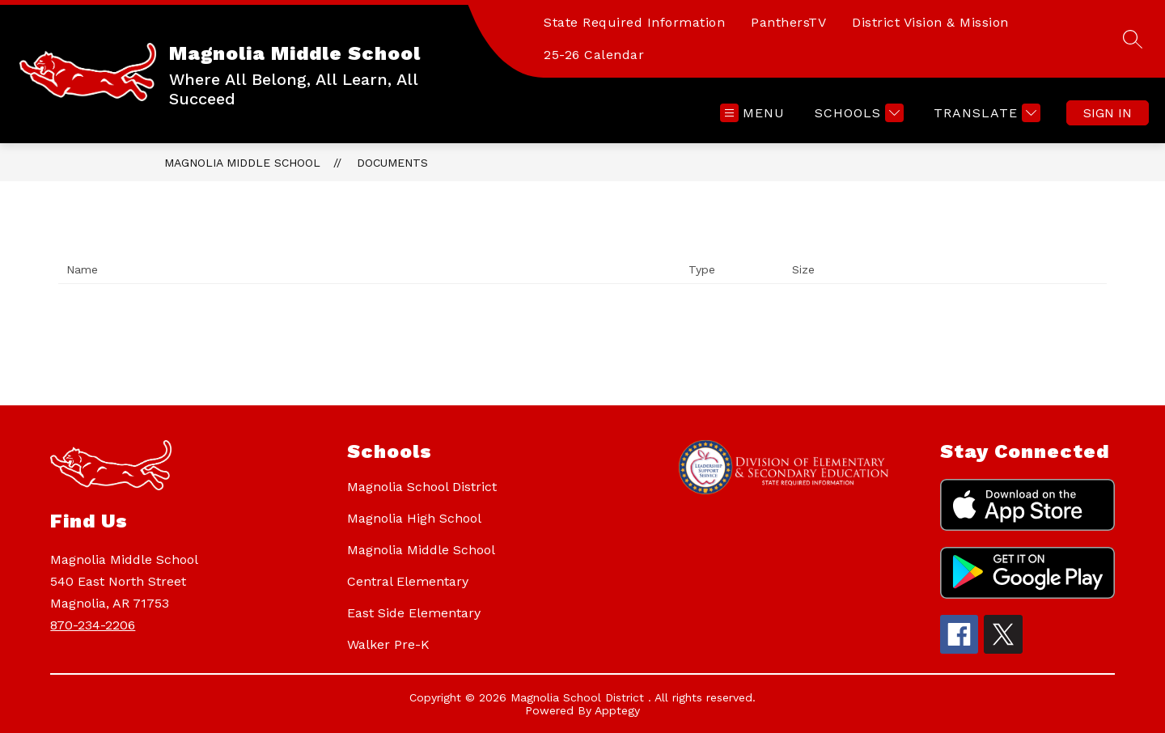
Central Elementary (407, 581)
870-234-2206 (92, 625)
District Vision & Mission (930, 22)
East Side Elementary (414, 613)
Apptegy (617, 710)
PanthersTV (788, 22)
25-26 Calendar (594, 54)
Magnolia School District (422, 486)
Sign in (1107, 113)
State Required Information (634, 22)
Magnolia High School (414, 518)
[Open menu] (752, 113)
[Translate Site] (985, 113)
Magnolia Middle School (242, 162)
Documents (392, 162)
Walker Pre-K (388, 644)
